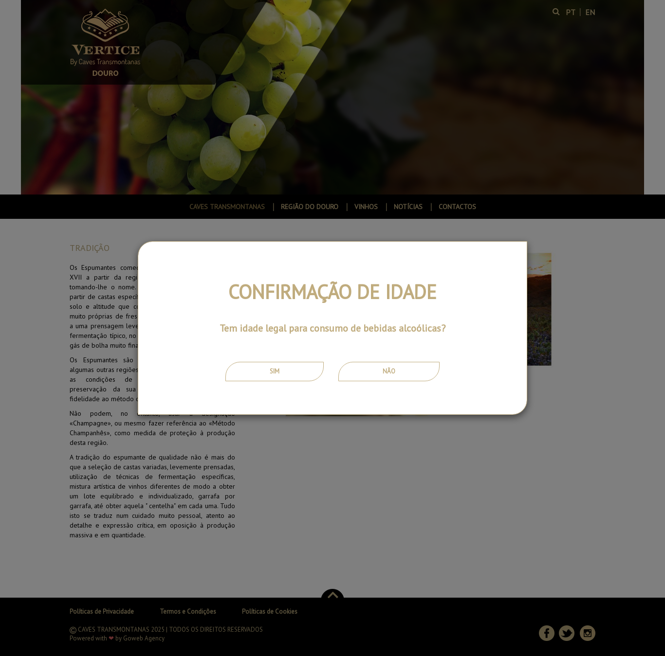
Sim (274, 371)
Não (389, 371)
